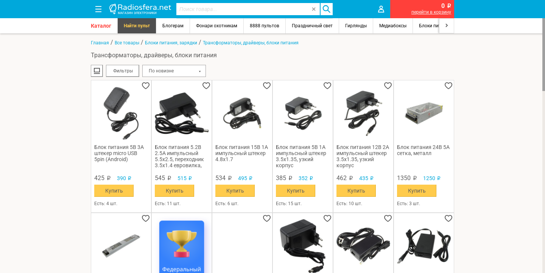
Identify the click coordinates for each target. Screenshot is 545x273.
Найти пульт (137, 25)
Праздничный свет (312, 25)
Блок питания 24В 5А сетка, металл (423, 150)
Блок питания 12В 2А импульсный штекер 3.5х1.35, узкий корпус (362, 156)
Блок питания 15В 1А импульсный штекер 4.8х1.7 (241, 153)
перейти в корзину (431, 12)
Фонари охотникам (216, 25)
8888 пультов (264, 25)
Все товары (127, 43)
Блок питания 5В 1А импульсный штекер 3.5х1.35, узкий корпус (301, 156)
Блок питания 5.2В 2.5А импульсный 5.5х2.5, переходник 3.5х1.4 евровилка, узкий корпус (179, 156)
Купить (114, 191)
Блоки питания (435, 25)
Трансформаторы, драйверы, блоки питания (251, 43)
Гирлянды (356, 25)
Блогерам (173, 25)
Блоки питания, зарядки (171, 43)
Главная (100, 43)
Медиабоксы (392, 25)
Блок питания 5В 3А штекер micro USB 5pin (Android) (119, 153)
